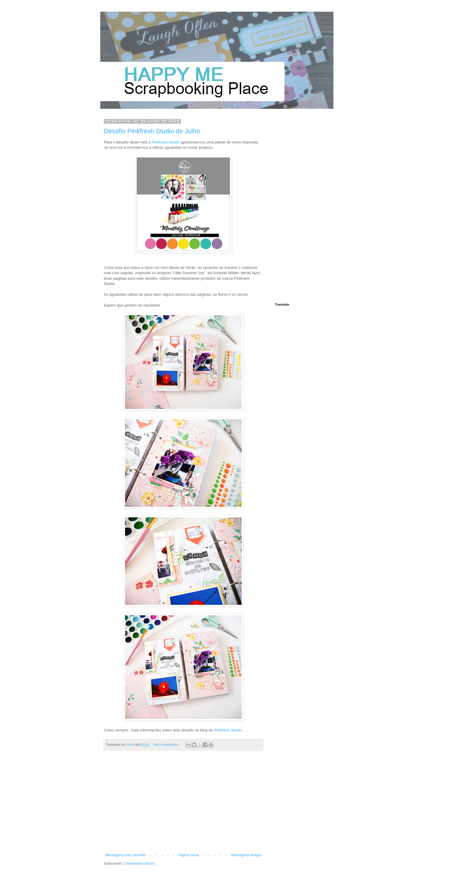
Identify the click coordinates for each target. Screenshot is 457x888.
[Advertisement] (183, 805)
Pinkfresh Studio (166, 142)
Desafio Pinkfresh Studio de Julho (152, 131)
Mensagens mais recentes (125, 855)
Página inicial (188, 855)
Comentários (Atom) (138, 863)
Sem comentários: (166, 744)
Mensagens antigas (246, 855)
